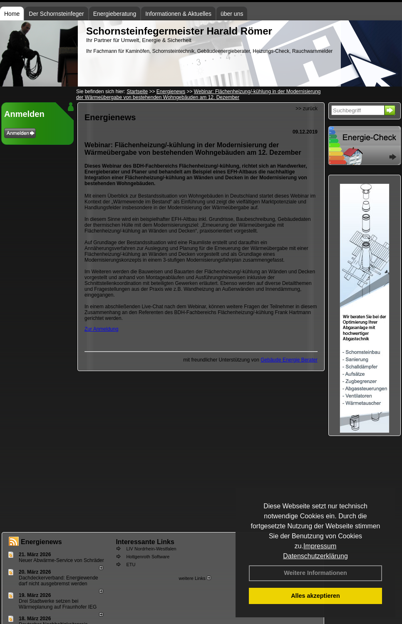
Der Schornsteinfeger (56, 13)
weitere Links (195, 578)
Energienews (41, 541)
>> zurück (306, 108)
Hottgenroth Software (147, 556)
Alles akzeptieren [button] (315, 595)
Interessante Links (145, 541)
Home (12, 13)
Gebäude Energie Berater (289, 360)
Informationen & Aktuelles (178, 13)
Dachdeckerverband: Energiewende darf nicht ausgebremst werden (58, 581)
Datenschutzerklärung (315, 556)
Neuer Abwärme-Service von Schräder (61, 560)
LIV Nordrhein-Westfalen (151, 548)
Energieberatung (114, 13)
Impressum (319, 546)
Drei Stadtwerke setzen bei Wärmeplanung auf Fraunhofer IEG (58, 604)
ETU (130, 564)
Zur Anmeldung (101, 329)
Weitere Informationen (315, 573)
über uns (232, 13)
